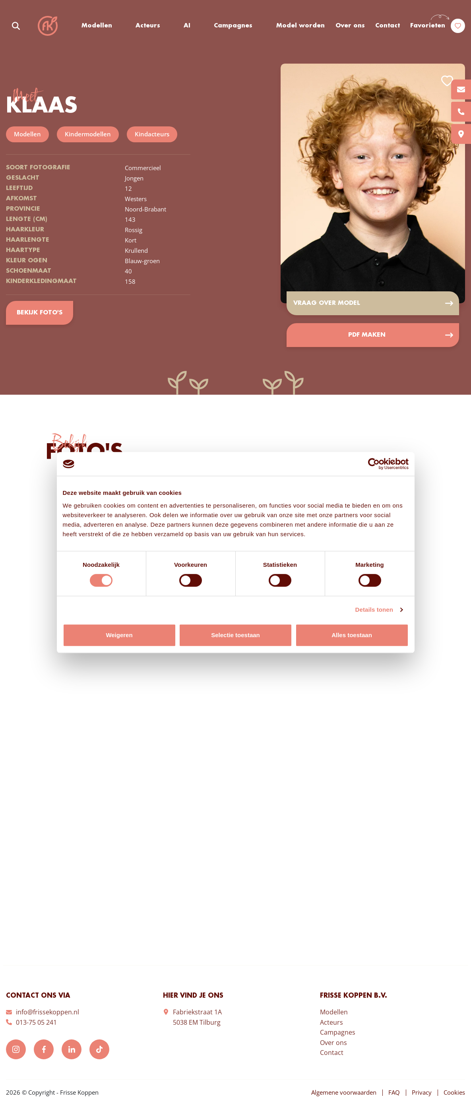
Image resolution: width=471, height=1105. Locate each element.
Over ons (350, 26)
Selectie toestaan (235, 635)
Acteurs (148, 26)
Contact (387, 26)
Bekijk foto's (39, 313)
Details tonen (374, 609)
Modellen (96, 26)
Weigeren (119, 635)
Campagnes (233, 26)
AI (187, 26)
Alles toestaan (351, 635)
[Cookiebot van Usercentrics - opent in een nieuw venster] (374, 464)
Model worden (300, 26)
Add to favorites (447, 81)
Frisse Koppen (48, 26)
